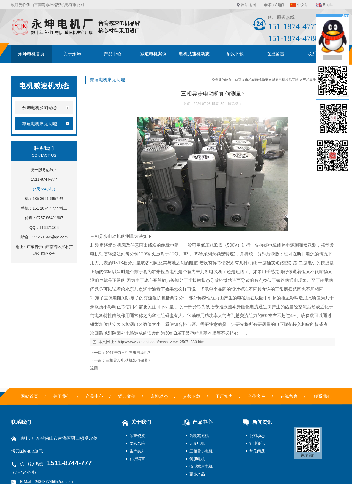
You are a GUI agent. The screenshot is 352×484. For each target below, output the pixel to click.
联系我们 (276, 4)
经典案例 (127, 396)
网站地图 (248, 4)
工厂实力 (224, 396)
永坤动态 (159, 396)
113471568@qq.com (50, 237)
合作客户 (256, 396)
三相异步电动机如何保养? (128, 360)
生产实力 (137, 451)
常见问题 (257, 451)
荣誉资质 (137, 435)
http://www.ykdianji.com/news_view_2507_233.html (161, 342)
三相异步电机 (201, 451)
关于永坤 (72, 53)
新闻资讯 (255, 422)
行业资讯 (257, 443)
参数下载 (235, 53)
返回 (94, 368)
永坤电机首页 (31, 53)
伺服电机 (197, 459)
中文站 (303, 4)
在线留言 (275, 53)
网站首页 (29, 396)
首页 (238, 80)
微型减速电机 (201, 466)
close (345, 15)
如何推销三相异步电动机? (128, 352)
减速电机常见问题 (285, 80)
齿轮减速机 (199, 435)
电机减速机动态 (194, 53)
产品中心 (113, 53)
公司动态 (257, 435)
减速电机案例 (153, 53)
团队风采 (137, 443)
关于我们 (62, 396)
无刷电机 (197, 443)
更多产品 (197, 474)
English (329, 4)
